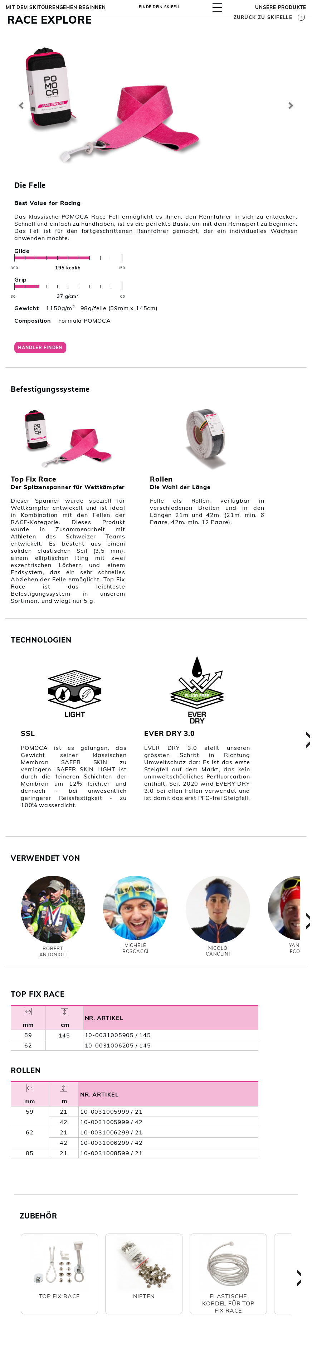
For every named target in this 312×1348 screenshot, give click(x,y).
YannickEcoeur (300, 951)
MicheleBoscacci (135, 951)
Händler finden (43, 349)
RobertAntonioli (53, 955)
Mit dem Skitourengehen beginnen (56, 7)
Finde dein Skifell (161, 7)
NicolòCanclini (218, 954)
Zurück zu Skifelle (269, 17)
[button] (21, 105)
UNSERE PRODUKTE (280, 7)
